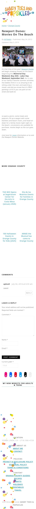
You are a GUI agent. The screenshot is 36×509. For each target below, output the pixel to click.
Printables (18, 487)
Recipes (18, 478)
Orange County (14, 26)
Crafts (18, 481)
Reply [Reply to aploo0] (29, 293)
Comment (6, 314)
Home (4, 26)
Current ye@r (8, 362)
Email (4, 348)
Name (5, 340)
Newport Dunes (27, 69)
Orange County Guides (18, 476)
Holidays (18, 484)
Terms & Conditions (18, 468)
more (14, 135)
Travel (18, 490)
